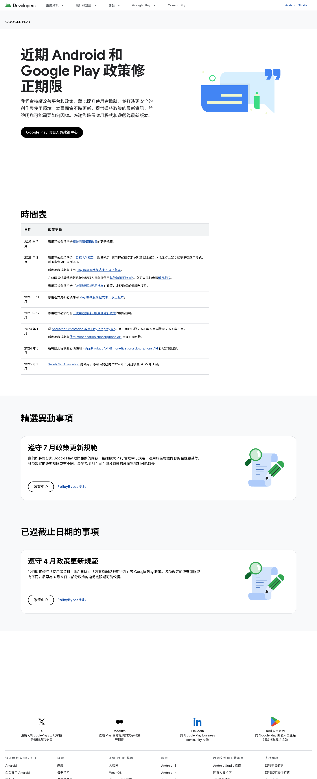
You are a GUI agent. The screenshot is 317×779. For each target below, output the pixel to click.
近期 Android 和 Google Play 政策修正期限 (83, 70)
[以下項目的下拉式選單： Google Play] (156, 5)
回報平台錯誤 (274, 766)
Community (176, 5)
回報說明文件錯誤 (277, 773)
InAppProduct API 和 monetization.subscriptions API (120, 348)
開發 (112, 5)
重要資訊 (52, 5)
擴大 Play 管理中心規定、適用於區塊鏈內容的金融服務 (152, 458)
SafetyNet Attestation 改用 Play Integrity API (83, 329)
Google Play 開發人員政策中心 (52, 132)
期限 (56, 463)
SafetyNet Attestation (63, 364)
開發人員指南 (222, 773)
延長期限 (164, 278)
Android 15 (168, 766)
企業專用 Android (17, 773)
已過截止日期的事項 (60, 532)
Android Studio (296, 5)
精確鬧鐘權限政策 (85, 242)
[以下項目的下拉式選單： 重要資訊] (64, 5)
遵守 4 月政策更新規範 (63, 561)
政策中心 (41, 487)
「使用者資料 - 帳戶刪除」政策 (94, 313)
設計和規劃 (83, 5)
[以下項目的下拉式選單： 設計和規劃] (97, 5)
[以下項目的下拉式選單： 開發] (121, 5)
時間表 (34, 214)
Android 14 (169, 773)
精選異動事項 (47, 418)
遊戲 (60, 766)
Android (11, 766)
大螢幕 (113, 766)
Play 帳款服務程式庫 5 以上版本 (99, 270)
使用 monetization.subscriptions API (96, 337)
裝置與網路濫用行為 (89, 286)
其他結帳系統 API (121, 278)
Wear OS (115, 773)
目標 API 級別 (85, 258)
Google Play (141, 5)
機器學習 (63, 773)
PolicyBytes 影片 (72, 487)
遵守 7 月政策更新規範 (63, 447)
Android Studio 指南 (227, 766)
